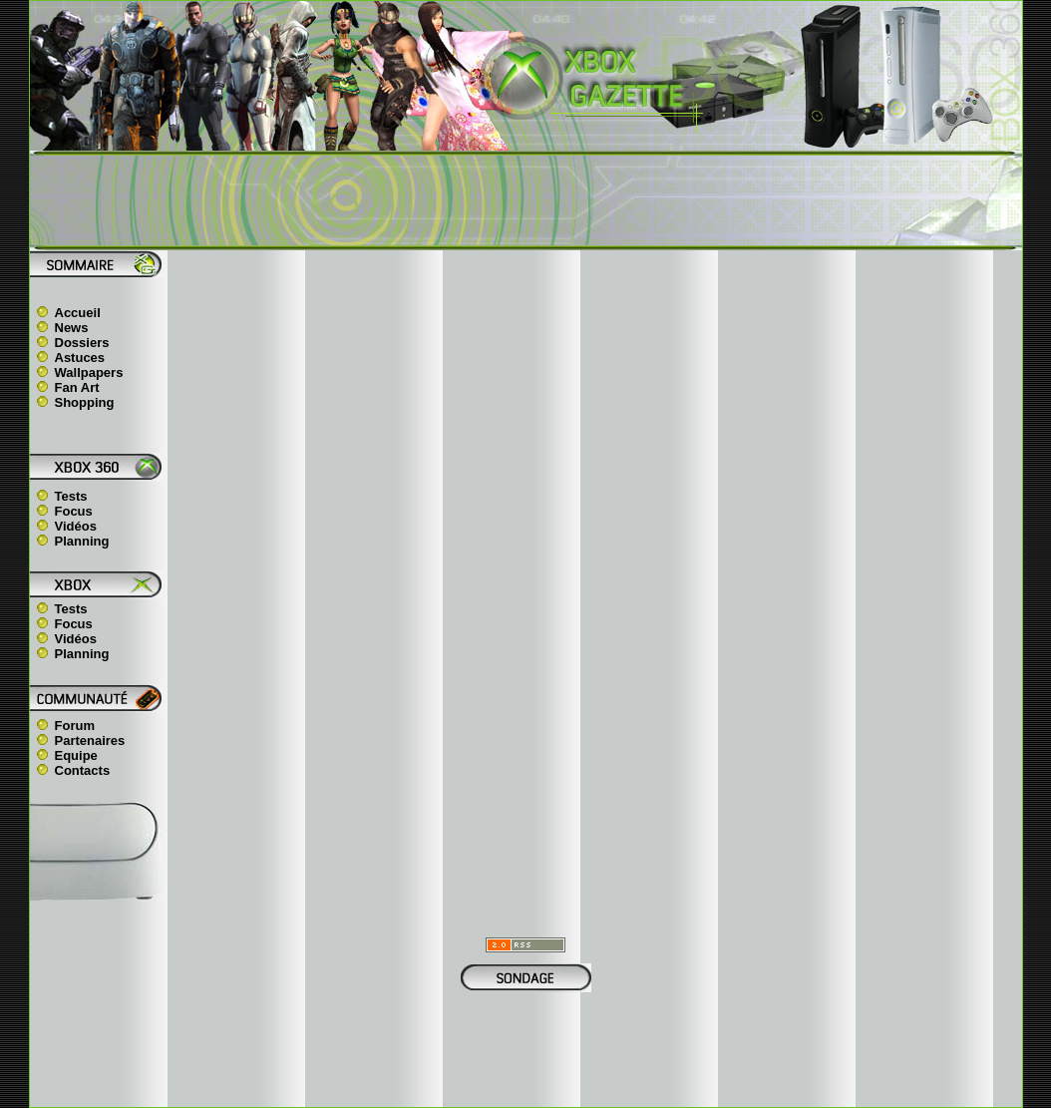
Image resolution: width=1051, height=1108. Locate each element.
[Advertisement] (525, 200)
